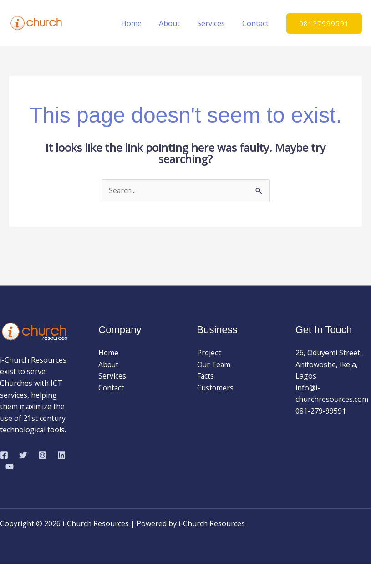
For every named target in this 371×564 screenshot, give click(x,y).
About (176, 23)
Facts (205, 376)
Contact (257, 23)
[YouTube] (9, 467)
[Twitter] (23, 455)
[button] (324, 23)
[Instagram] (42, 455)
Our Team (214, 364)
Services (215, 23)
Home (141, 23)
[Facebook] (4, 455)
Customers (215, 388)
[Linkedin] (61, 455)
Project (209, 353)
